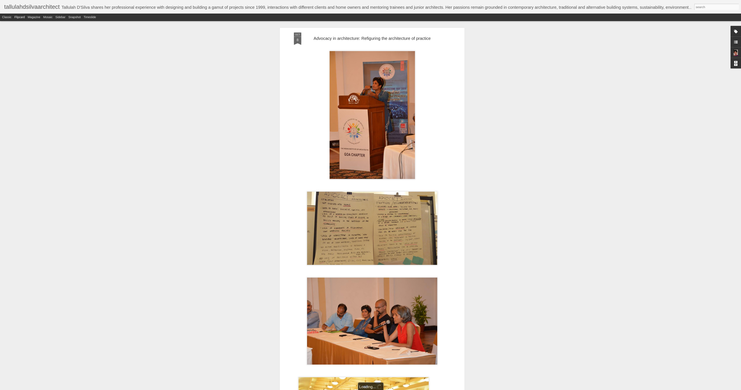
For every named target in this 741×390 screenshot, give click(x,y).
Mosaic (47, 17)
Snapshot (74, 17)
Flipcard (19, 17)
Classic (6, 17)
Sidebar (60, 17)
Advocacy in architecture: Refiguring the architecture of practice (372, 38)
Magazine (34, 17)
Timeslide (90, 17)
